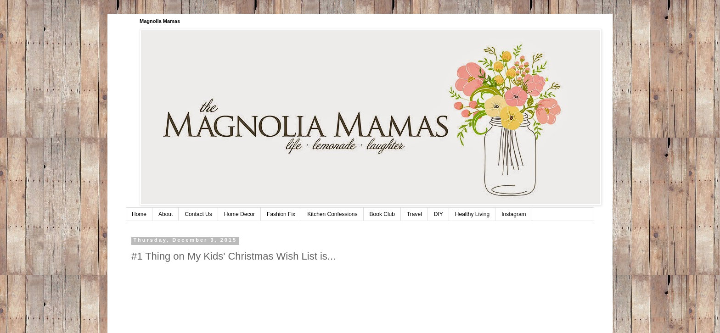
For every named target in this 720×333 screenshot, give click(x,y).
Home (139, 214)
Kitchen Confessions (332, 214)
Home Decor (239, 214)
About (165, 214)
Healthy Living (472, 214)
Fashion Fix (281, 214)
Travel (414, 214)
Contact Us (198, 214)
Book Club (382, 214)
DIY (438, 214)
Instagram (513, 214)
